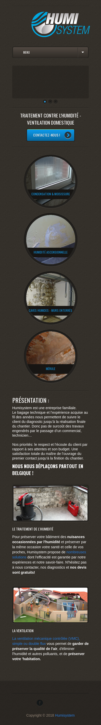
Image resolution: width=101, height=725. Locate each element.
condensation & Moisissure (50, 194)
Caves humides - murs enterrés (50, 310)
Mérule (50, 368)
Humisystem (65, 715)
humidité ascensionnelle (51, 252)
